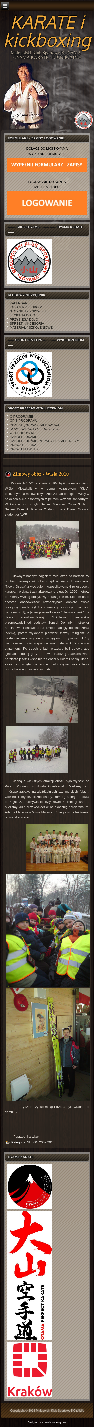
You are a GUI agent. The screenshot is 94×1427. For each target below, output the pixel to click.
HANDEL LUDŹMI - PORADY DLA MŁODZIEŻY (44, 441)
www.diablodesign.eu (54, 1422)
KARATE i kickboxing (47, 30)
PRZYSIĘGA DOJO (24, 319)
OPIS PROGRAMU (24, 420)
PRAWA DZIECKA (23, 445)
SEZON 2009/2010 (41, 1142)
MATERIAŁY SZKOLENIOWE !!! (33, 327)
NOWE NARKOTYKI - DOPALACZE (36, 429)
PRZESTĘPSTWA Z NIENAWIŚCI (34, 425)
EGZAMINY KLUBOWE (27, 307)
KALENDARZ (19, 303)
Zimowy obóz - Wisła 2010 (41, 474)
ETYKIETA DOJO (22, 315)
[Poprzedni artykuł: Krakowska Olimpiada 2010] (25, 1136)
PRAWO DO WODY (24, 449)
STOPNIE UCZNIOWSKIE (29, 311)
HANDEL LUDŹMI (23, 437)
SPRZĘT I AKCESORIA (27, 323)
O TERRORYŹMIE (23, 433)
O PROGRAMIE (21, 416)
